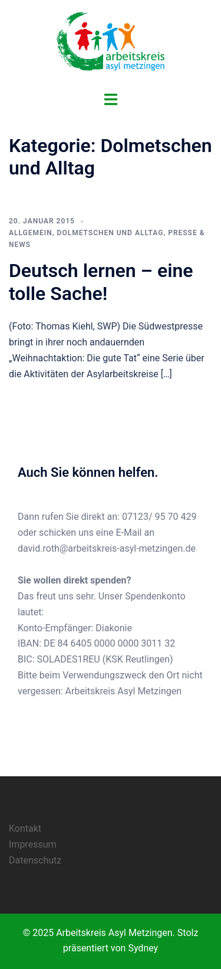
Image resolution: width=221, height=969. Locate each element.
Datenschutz (35, 860)
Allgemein (30, 233)
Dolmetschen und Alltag (110, 233)
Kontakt (25, 828)
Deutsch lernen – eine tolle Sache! (101, 281)
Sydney (143, 948)
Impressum (33, 844)
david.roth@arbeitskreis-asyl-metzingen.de (107, 548)
